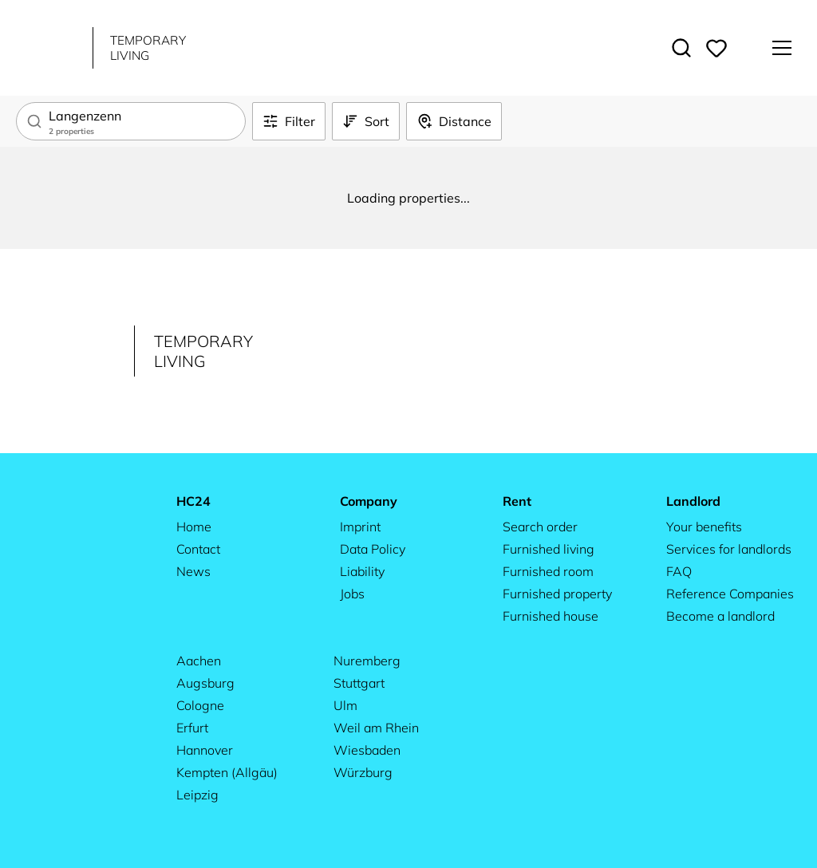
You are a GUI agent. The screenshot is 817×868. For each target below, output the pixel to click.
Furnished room (548, 571)
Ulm (345, 705)
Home (193, 527)
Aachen (198, 661)
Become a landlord (720, 616)
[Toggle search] (681, 47)
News (193, 571)
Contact (198, 549)
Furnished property (557, 594)
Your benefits (704, 527)
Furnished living (548, 549)
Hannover (204, 750)
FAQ (679, 571)
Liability (362, 571)
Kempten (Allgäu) (227, 772)
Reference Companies (730, 594)
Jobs (352, 594)
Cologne (200, 705)
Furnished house (550, 616)
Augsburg (205, 683)
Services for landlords (728, 549)
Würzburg (363, 772)
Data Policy (372, 549)
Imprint (360, 527)
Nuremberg (367, 661)
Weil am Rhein (376, 728)
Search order (540, 527)
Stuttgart (359, 683)
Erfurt (192, 728)
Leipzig (197, 795)
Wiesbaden (367, 750)
